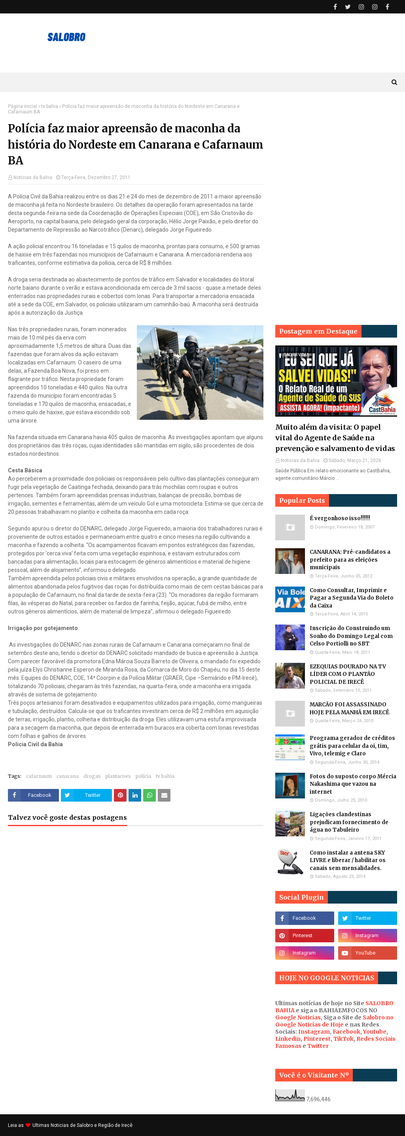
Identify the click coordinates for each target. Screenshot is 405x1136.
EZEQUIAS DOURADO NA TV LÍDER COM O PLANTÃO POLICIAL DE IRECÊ (348, 674)
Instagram (314, 1031)
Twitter (318, 1045)
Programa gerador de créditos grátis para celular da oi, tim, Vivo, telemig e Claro (352, 746)
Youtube (374, 1031)
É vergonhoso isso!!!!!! (340, 518)
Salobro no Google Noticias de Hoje (334, 1021)
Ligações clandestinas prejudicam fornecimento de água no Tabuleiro (349, 822)
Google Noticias (298, 1017)
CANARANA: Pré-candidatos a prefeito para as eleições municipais (350, 560)
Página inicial (22, 106)
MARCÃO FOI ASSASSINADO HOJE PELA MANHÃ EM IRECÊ (349, 708)
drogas (92, 776)
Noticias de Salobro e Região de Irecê (91, 1125)
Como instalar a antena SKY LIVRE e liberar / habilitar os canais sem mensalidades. (348, 860)
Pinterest (317, 1038)
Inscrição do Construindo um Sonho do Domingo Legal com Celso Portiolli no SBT (351, 636)
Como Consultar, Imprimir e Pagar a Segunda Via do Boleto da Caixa (352, 598)
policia (143, 776)
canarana (68, 776)
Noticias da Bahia (32, 177)
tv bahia (49, 106)
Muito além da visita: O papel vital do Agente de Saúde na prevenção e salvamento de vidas (335, 438)
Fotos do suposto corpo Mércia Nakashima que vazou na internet (353, 784)
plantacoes (118, 776)
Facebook (346, 1031)
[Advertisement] (336, 153)
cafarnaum (39, 776)
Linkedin (288, 1038)
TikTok (343, 1038)
